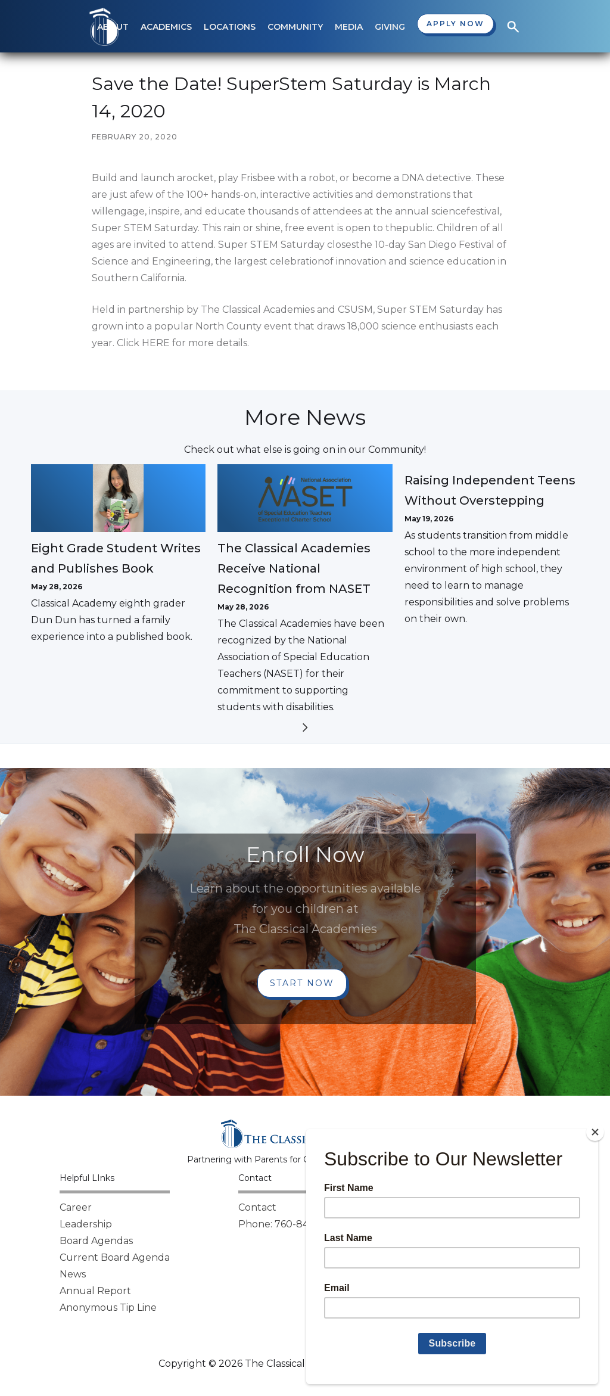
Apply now (455, 23)
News (73, 1274)
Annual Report (95, 1290)
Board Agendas (96, 1240)
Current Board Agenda (115, 1257)
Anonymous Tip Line (108, 1307)
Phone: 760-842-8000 (291, 1224)
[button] (166, 27)
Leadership (86, 1224)
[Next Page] (305, 730)
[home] (104, 27)
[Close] (595, 1132)
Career (76, 1207)
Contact (257, 1207)
